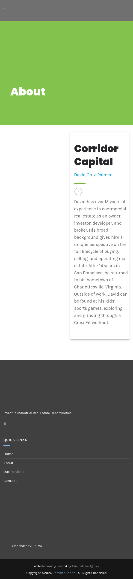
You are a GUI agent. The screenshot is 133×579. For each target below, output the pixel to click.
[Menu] (6, 10)
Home (8, 454)
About (8, 463)
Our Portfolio (13, 471)
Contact (10, 480)
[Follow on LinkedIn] (78, 191)
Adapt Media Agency (85, 566)
